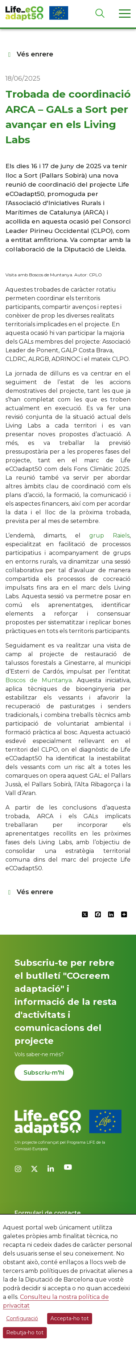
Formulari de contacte (48, 1213)
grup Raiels (109, 535)
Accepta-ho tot (69, 1318)
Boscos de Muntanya (38, 680)
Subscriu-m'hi (44, 1072)
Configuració (22, 1318)
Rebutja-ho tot (25, 1332)
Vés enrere (29, 54)
